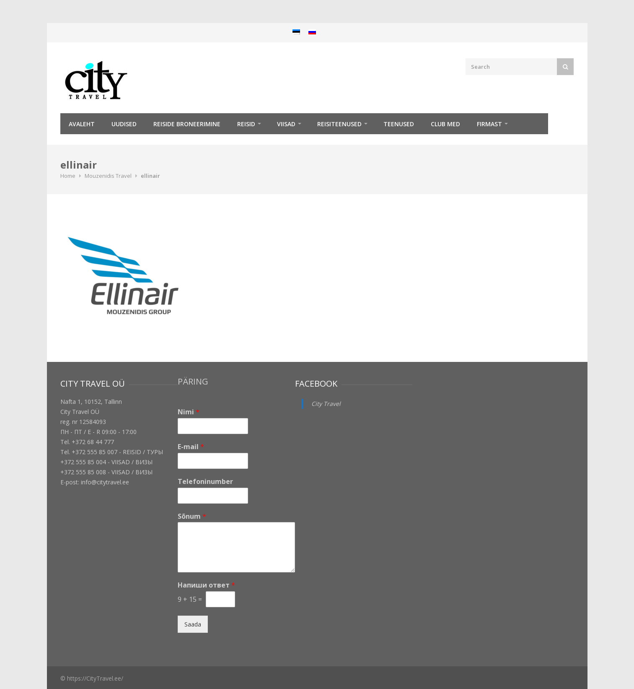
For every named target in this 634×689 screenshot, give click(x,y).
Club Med (445, 124)
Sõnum (192, 516)
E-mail (191, 446)
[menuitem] (296, 31)
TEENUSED (398, 124)
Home (67, 175)
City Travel (326, 404)
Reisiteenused (339, 124)
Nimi (188, 412)
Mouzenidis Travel (108, 175)
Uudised (124, 124)
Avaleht (82, 124)
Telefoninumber (205, 481)
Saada (192, 624)
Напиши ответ (206, 585)
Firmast (489, 124)
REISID (246, 124)
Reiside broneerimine (186, 124)
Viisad (286, 124)
